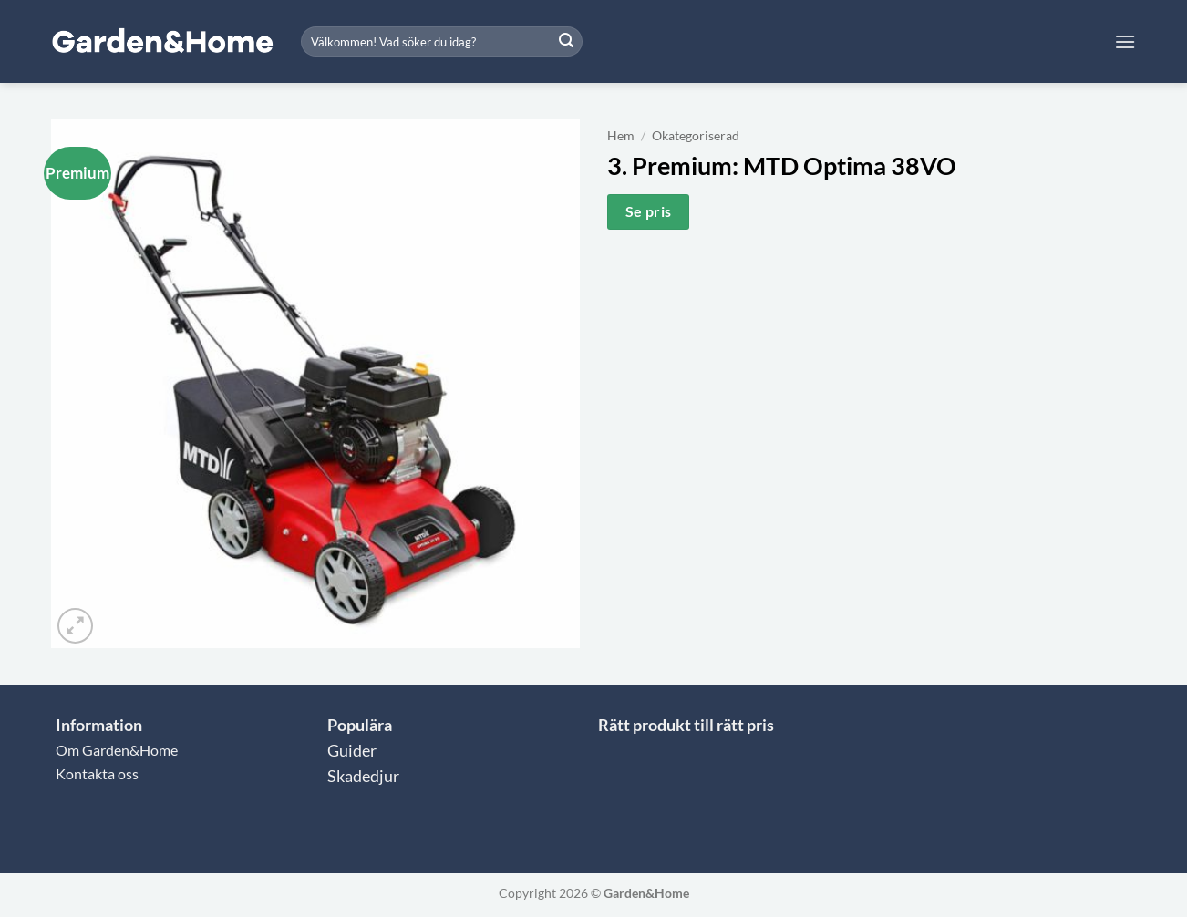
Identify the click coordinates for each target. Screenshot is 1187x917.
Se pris (648, 211)
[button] (1125, 41)
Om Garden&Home (117, 749)
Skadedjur (363, 776)
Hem (621, 136)
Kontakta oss (97, 773)
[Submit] (566, 41)
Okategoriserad (695, 136)
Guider (352, 750)
